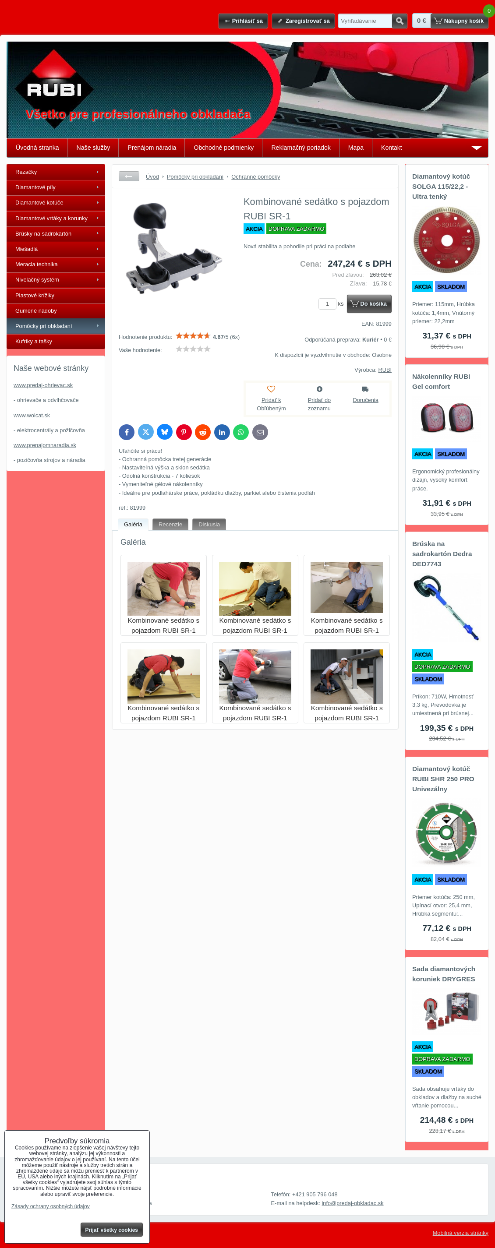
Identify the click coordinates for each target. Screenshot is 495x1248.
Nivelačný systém (37, 279)
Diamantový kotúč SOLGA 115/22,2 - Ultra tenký (441, 186)
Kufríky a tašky (33, 341)
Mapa (356, 147)
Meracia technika (36, 264)
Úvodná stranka (37, 147)
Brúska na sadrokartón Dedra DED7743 (442, 554)
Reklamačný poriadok (300, 147)
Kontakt (391, 147)
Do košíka (374, 303)
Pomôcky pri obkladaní (43, 326)
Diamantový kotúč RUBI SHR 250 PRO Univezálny (443, 779)
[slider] (193, 335)
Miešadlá (26, 249)
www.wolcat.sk (32, 415)
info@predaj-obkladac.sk (353, 1203)
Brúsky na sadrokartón (43, 233)
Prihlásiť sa (247, 21)
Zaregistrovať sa (308, 21)
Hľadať (399, 21)
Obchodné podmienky (224, 147)
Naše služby (93, 147)
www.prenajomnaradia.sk (45, 445)
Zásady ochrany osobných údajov (50, 1206)
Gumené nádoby (36, 310)
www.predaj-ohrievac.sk (43, 385)
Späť (129, 176)
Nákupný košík (464, 21)
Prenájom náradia (151, 147)
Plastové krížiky (34, 295)
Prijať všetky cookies (111, 1230)
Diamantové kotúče (39, 202)
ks (332, 303)
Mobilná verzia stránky (460, 1233)
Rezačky (26, 172)
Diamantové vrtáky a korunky (51, 218)
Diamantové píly (35, 187)
